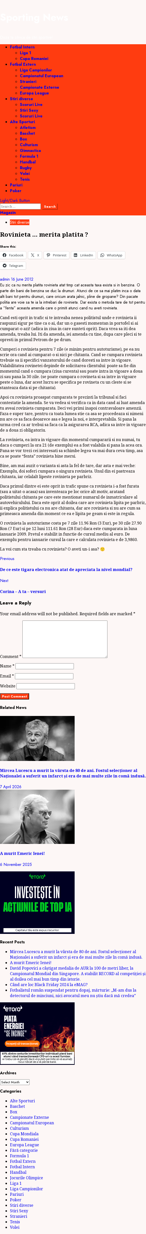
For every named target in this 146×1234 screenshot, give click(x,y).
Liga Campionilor (36, 70)
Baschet (27, 133)
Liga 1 (25, 53)
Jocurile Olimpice (26, 1178)
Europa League (34, 93)
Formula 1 (29, 156)
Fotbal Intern (22, 47)
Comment (10, 656)
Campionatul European (41, 76)
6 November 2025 (16, 864)
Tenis (25, 179)
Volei (25, 173)
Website (7, 686)
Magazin (8, 212)
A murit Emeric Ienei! (22, 853)
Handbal (28, 162)
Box (23, 139)
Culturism (29, 145)
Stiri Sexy (29, 110)
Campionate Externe (39, 87)
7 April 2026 (10, 787)
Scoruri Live (31, 104)
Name (7, 666)
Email (7, 676)
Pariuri (16, 185)
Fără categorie (24, 1150)
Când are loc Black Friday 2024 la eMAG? (49, 984)
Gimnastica (30, 150)
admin (5, 279)
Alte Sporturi (22, 122)
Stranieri (28, 81)
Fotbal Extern (23, 64)
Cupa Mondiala (24, 1134)
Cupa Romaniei (34, 58)
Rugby (26, 168)
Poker (15, 191)
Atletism (28, 127)
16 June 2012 (22, 279)
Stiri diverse (21, 99)
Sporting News (34, 17)
